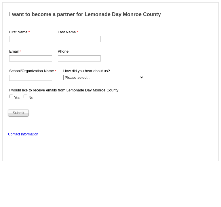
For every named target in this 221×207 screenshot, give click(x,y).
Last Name (67, 32)
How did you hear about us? (86, 71)
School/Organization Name (31, 71)
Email (14, 51)
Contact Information (23, 134)
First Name (18, 32)
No (30, 97)
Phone (63, 51)
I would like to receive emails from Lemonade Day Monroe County (63, 90)
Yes (17, 97)
